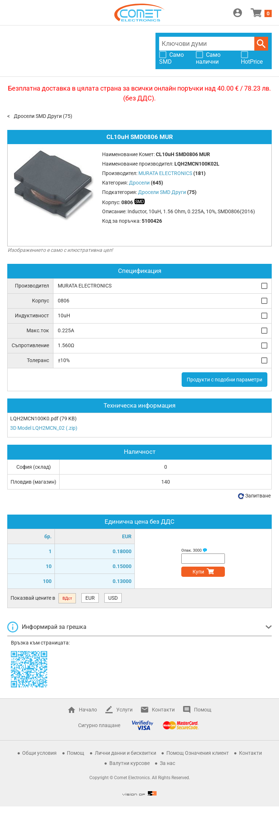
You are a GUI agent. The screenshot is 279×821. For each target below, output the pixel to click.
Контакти (163, 710)
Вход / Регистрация (237, 13)
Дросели (139, 183)
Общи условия (39, 753)
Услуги (124, 710)
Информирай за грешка (54, 626)
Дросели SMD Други (38, 116)
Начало (88, 710)
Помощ (202, 710)
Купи (198, 572)
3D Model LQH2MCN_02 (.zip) (43, 428)
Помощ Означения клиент (197, 753)
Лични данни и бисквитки (125, 753)
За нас (167, 763)
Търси (261, 44)
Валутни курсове (129, 763)
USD (113, 598)
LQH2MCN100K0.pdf (34, 418)
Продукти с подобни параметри (224, 379)
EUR (90, 598)
